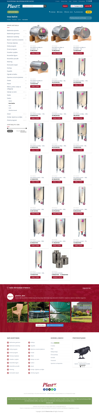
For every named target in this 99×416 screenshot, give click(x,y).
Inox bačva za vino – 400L (59, 209)
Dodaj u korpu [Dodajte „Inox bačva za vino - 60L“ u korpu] (78, 150)
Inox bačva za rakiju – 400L (59, 146)
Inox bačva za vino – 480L (80, 209)
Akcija (52, 343)
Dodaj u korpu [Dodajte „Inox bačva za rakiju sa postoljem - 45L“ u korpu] (35, 86)
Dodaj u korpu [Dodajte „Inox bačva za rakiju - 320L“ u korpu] (35, 150)
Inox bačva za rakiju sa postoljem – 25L (58, 48)
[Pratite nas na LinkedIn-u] (91, 1)
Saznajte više (49, 402)
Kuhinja (9, 68)
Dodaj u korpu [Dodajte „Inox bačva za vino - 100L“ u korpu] (35, 182)
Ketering (9, 62)
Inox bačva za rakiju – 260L (80, 114)
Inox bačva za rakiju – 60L (59, 81)
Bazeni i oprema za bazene (15, 40)
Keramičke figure (12, 55)
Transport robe (78, 6)
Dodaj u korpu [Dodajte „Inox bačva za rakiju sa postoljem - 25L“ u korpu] (57, 53)
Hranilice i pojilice (12, 52)
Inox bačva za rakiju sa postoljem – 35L (79, 48)
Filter (10, 131)
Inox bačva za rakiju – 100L (80, 81)
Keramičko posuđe (12, 58)
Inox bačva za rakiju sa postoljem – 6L (36, 48)
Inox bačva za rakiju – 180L (59, 114)
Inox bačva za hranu (57, 273)
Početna (9, 19)
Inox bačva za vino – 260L (37, 209)
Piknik (9, 84)
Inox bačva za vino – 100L (37, 177)
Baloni (10, 101)
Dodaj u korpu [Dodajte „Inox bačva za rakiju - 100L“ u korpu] (78, 85)
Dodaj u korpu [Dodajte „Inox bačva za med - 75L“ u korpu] (78, 245)
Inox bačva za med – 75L (80, 241)
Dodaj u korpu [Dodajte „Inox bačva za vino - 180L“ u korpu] (78, 182)
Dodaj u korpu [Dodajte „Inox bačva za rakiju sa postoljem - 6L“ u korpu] (35, 53)
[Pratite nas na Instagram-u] (88, 1)
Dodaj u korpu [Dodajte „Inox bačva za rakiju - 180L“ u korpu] (57, 118)
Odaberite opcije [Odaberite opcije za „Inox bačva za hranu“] (57, 277)
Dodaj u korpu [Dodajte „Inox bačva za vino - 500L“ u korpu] (35, 245)
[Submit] (45, 6)
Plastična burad (13, 110)
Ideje (70, 1)
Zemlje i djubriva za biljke (14, 117)
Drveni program (12, 49)
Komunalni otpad (12, 65)
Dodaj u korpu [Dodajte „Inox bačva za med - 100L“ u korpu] (35, 277)
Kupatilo (9, 71)
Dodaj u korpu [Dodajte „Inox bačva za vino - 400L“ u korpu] (57, 213)
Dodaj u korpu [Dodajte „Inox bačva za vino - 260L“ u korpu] (35, 213)
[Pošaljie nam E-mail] (89, 1)
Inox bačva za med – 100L (37, 273)
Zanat (9, 114)
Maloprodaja (64, 1)
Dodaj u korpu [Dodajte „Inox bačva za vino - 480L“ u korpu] (78, 213)
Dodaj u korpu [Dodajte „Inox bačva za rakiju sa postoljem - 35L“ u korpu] (78, 53)
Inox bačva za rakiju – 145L (37, 114)
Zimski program (12, 120)
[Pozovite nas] (52, 389)
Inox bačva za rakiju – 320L (37, 146)
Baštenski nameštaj (13, 37)
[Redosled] (80, 18)
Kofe (10, 108)
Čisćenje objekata (12, 43)
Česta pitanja (82, 1)
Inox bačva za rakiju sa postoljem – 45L (36, 81)
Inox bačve (12, 103)
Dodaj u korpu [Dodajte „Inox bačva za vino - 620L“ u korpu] (57, 245)
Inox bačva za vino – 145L (59, 177)
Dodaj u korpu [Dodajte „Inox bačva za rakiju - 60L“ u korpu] (57, 85)
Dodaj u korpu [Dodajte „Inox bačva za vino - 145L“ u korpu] (57, 182)
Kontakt (75, 1)
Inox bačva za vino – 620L (59, 241)
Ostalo (9, 80)
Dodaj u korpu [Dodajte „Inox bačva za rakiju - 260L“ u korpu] (78, 118)
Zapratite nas (87, 288)
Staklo (9, 95)
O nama (57, 1)
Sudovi (19, 19)
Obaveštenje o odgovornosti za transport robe (61, 393)
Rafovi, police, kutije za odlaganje (14, 88)
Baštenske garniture (13, 33)
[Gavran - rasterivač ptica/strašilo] (82, 351)
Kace (10, 105)
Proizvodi (14, 19)
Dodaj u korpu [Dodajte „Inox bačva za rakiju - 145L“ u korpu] (35, 118)
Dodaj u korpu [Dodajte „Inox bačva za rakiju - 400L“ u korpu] (57, 150)
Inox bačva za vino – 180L (80, 177)
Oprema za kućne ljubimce (15, 77)
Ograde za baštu (12, 74)
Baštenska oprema (13, 30)
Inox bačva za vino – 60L (79, 146)
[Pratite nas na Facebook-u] (86, 1)
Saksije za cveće (12, 92)
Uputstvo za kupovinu (56, 363)
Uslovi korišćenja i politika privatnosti (35, 393)
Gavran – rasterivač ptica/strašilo (82, 364)
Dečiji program (11, 46)
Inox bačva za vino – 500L (37, 241)
